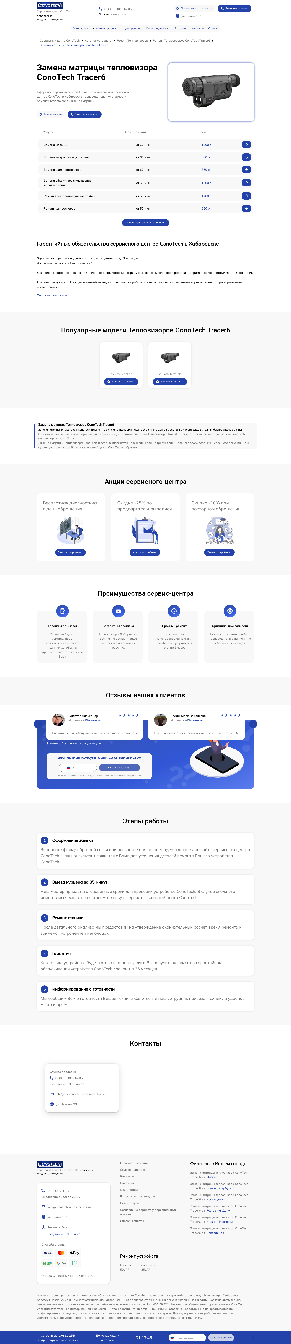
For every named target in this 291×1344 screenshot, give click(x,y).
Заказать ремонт (120, 381)
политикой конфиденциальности (126, 775)
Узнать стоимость (84, 114)
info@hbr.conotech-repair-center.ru (77, 1094)
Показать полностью (52, 295)
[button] (38, 724)
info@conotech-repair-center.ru (66, 1207)
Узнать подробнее (69, 552)
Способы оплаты (132, 1221)
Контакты (198, 28)
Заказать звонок (234, 8)
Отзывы (213, 28)
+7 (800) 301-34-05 (118, 9)
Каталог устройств (107, 28)
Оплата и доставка (158, 28)
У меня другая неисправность (146, 222)
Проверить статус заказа (194, 8)
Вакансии (181, 28)
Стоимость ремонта (134, 1163)
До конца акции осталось (107, 1338)
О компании (80, 28)
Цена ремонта (133, 28)
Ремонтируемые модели (137, 1196)
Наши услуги (129, 1203)
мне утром (112, 14)
